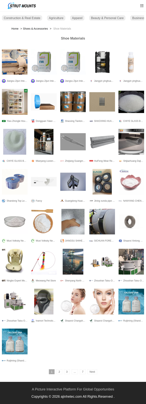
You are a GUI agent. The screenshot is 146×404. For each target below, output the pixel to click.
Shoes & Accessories (35, 28)
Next (92, 371)
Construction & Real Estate (22, 18)
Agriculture (56, 18)
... (75, 371)
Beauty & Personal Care (107, 18)
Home (14, 28)
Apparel (77, 18)
